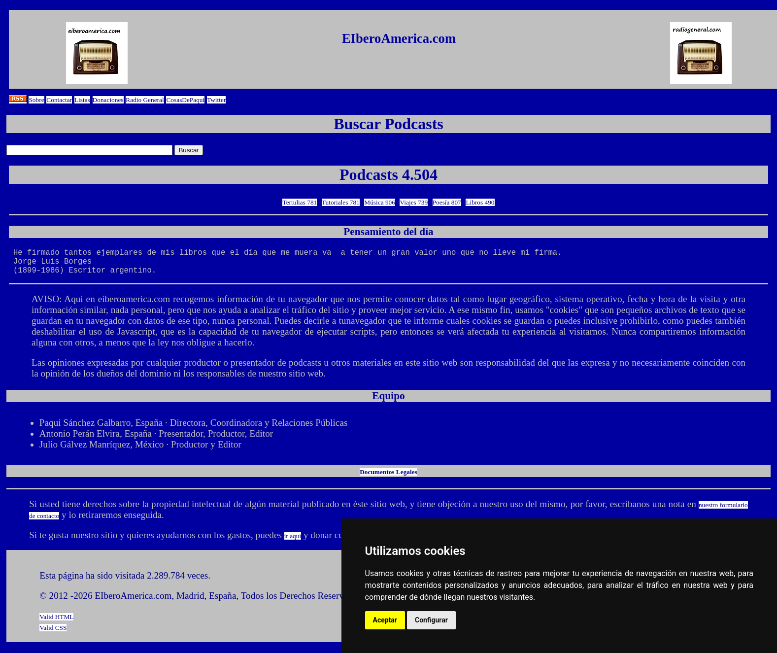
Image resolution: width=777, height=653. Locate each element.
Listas (82, 99)
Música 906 (379, 202)
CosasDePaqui (185, 99)
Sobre (36, 99)
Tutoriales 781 (341, 202)
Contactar (59, 99)
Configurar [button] (431, 620)
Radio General (145, 99)
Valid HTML (56, 622)
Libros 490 (480, 202)
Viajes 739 (414, 202)
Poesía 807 (447, 202)
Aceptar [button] (385, 620)
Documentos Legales (388, 477)
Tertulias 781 (299, 202)
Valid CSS (53, 633)
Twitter (216, 99)
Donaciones (108, 99)
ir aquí (292, 542)
